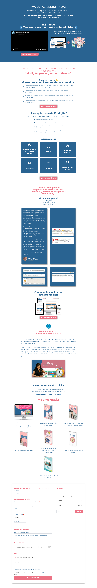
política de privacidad (35, 569)
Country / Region (19, 514)
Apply (79, 511)
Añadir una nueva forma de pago (26, 563)
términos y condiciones (40, 573)
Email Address (18, 491)
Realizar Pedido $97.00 (34, 578)
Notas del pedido (21, 532)
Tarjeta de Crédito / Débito (25, 558)
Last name (37, 501)
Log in (50, 488)
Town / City (17, 521)
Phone (16, 508)
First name (17, 501)
